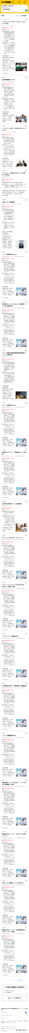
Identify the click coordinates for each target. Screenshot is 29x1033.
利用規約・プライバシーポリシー (7, 1028)
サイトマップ (13, 1026)
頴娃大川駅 (20, 1020)
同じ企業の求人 (5, 73)
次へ (20, 980)
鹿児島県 (9, 1020)
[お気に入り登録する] (26, 19)
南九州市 (14, 1020)
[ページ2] (16, 980)
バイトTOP (3, 1020)
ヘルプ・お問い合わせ (5, 1026)
